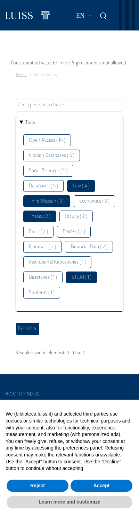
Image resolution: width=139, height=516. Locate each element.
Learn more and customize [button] (69, 502)
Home (21, 75)
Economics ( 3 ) (94, 201)
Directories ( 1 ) (43, 277)
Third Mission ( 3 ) (47, 201)
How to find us (22, 394)
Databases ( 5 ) (43, 186)
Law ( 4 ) (81, 186)
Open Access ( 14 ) (47, 140)
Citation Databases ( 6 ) (51, 155)
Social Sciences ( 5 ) (48, 171)
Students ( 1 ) (42, 292)
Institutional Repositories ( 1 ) (57, 262)
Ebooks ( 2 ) (74, 231)
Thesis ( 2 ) (39, 216)
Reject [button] (37, 485)
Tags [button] (30, 122)
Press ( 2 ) (38, 231)
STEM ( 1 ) (81, 277)
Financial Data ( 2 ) (89, 247)
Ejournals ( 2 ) (42, 247)
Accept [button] (101, 485)
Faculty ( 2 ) (76, 216)
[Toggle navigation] (119, 15)
